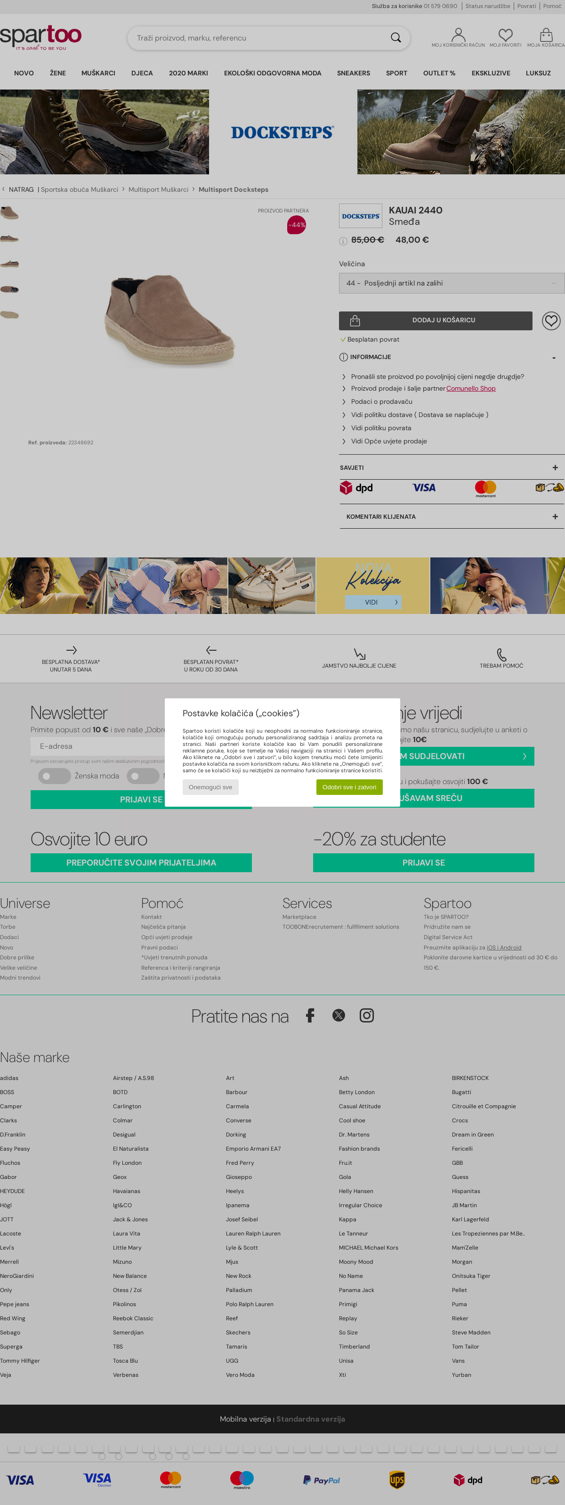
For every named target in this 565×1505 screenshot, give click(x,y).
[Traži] (396, 38)
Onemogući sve (211, 787)
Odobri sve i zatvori (349, 787)
